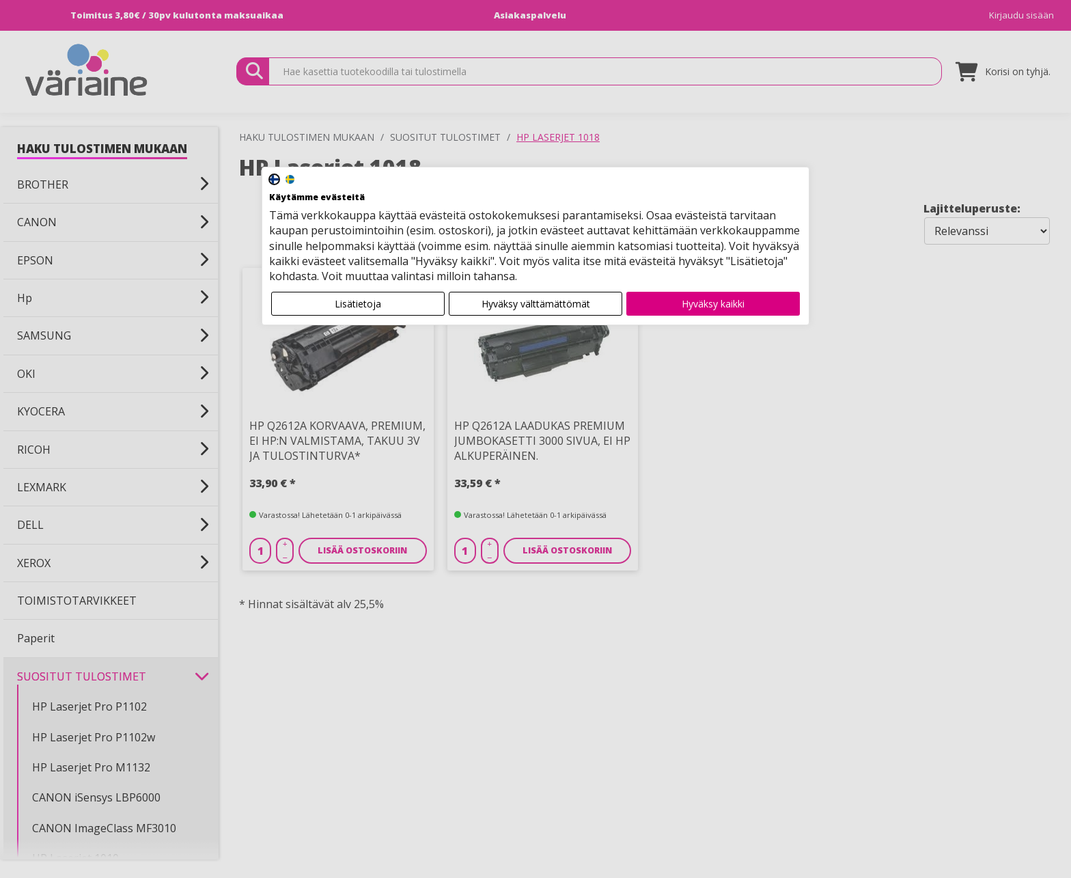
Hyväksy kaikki (713, 303)
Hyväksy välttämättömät (536, 303)
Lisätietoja (358, 303)
